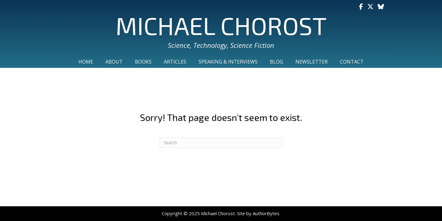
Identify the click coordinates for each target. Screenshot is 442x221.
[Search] (221, 143)
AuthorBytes (266, 213)
